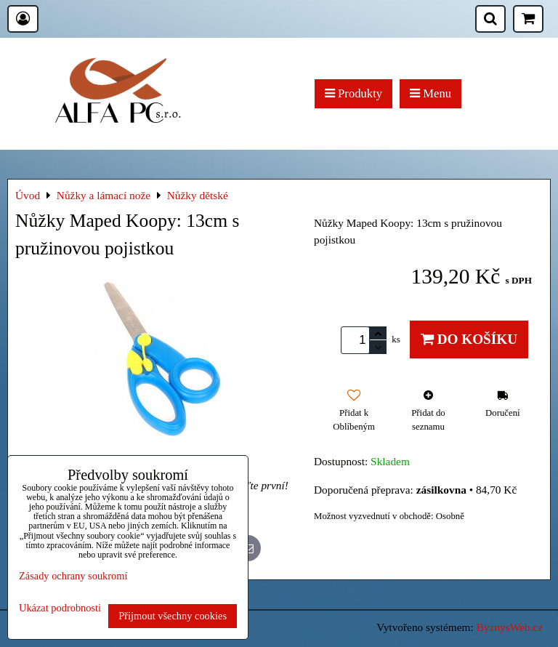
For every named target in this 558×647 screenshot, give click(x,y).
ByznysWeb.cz (510, 627)
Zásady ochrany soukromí (73, 576)
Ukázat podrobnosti (60, 608)
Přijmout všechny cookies (172, 616)
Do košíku (469, 339)
